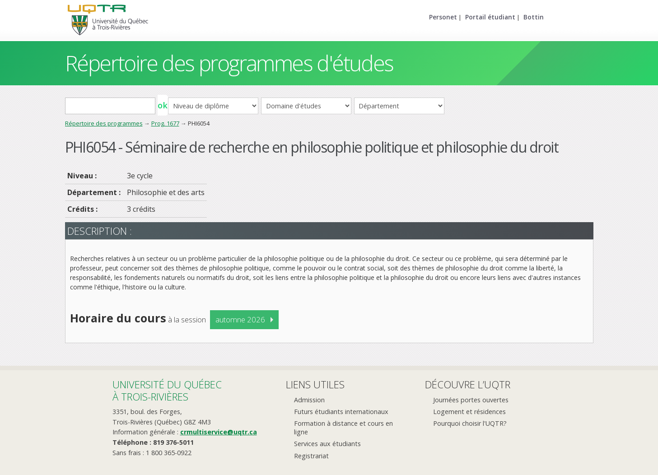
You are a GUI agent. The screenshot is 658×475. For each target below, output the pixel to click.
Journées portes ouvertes (471, 400)
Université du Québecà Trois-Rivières (167, 390)
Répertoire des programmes (104, 123)
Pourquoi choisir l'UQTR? (470, 423)
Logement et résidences (469, 411)
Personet (443, 17)
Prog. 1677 (165, 123)
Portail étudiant (490, 17)
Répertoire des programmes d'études (229, 63)
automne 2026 (240, 319)
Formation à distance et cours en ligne (343, 427)
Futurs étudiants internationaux (341, 411)
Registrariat (311, 456)
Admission (309, 400)
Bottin (533, 17)
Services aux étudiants (327, 443)
